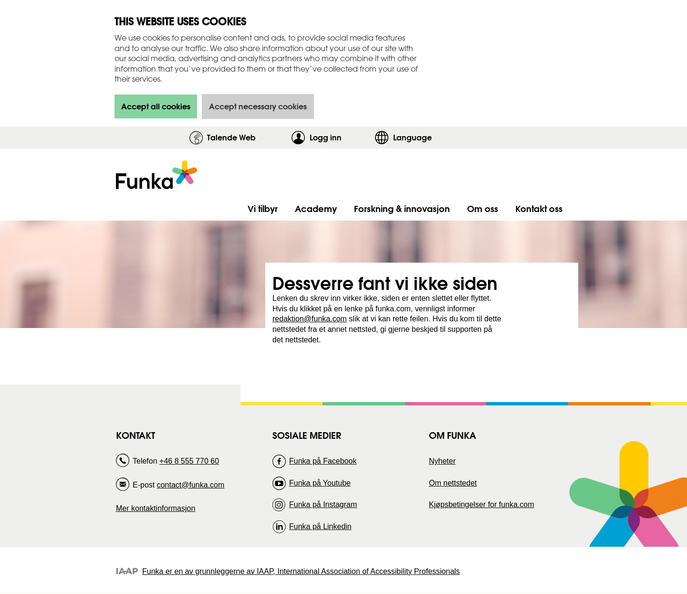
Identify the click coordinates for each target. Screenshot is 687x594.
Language (412, 137)
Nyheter (442, 461)
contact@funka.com (191, 485)
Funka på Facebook (322, 461)
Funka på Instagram (323, 504)
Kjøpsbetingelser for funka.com (481, 504)
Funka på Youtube (320, 483)
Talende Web (231, 137)
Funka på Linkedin (320, 526)
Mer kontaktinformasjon (155, 508)
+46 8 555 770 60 (189, 461)
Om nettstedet (453, 483)
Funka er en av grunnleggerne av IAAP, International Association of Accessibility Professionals (301, 571)
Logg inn (340, 137)
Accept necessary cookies (258, 106)
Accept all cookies (155, 106)
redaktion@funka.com (309, 319)
